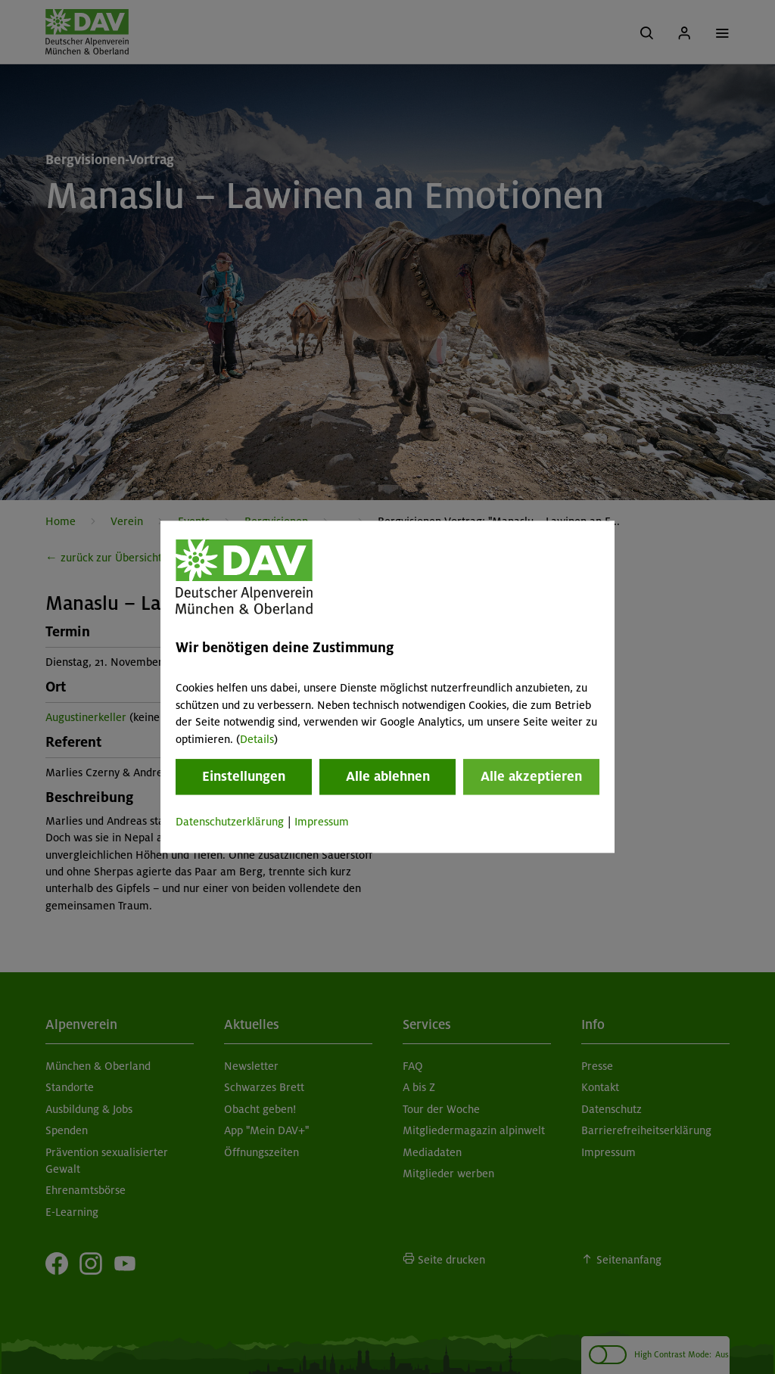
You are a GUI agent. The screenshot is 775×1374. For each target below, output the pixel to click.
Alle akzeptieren (531, 776)
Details (257, 739)
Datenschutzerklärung (230, 821)
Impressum (321, 821)
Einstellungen (243, 776)
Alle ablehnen (388, 776)
